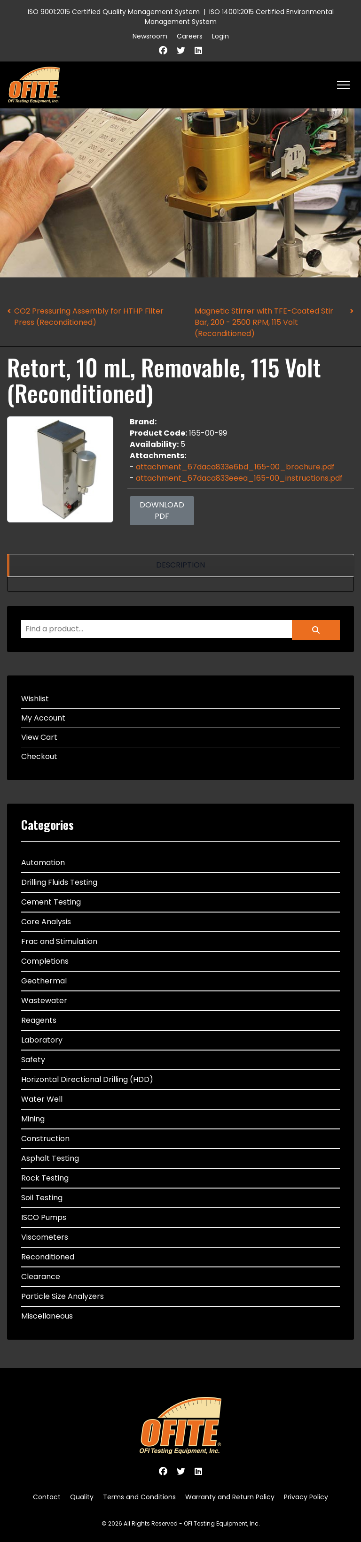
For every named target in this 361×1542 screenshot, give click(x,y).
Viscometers (44, 1237)
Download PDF (162, 510)
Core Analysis (46, 921)
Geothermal (44, 980)
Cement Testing (51, 902)
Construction (45, 1138)
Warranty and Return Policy (230, 1497)
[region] (180, 565)
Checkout (39, 756)
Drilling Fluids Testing (59, 882)
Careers (190, 36)
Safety (33, 1059)
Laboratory (42, 1040)
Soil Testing (42, 1197)
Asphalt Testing (50, 1158)
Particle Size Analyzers (62, 1296)
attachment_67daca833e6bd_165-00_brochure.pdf (235, 466)
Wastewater (44, 1000)
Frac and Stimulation (59, 941)
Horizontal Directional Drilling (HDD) (87, 1079)
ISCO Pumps (43, 1217)
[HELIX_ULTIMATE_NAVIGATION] (343, 85)
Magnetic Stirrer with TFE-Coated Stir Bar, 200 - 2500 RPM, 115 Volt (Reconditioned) (264, 322)
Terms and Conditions (139, 1497)
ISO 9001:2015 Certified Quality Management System (114, 11)
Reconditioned (47, 1256)
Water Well (42, 1099)
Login (220, 36)
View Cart (39, 737)
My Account (43, 718)
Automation (43, 862)
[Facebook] (163, 50)
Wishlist (35, 698)
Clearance (40, 1276)
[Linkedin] (198, 50)
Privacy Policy (306, 1497)
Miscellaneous (47, 1316)
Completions (45, 961)
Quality (82, 1497)
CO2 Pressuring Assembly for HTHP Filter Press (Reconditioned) (89, 317)
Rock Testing (45, 1178)
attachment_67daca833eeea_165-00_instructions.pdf (239, 478)
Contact (47, 1497)
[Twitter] (181, 50)
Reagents (38, 1020)
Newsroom (150, 36)
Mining (33, 1118)
